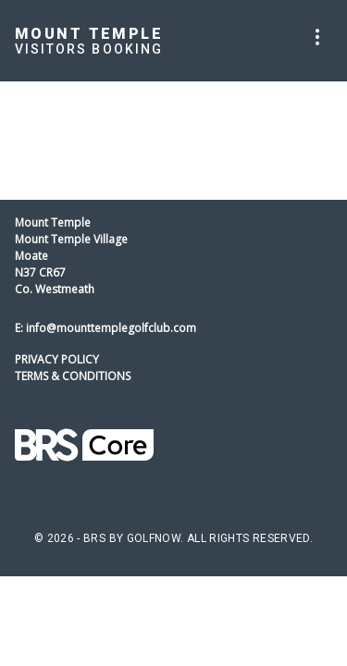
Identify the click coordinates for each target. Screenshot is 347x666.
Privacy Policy (57, 359)
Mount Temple (89, 34)
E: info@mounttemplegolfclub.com (105, 328)
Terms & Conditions (72, 376)
